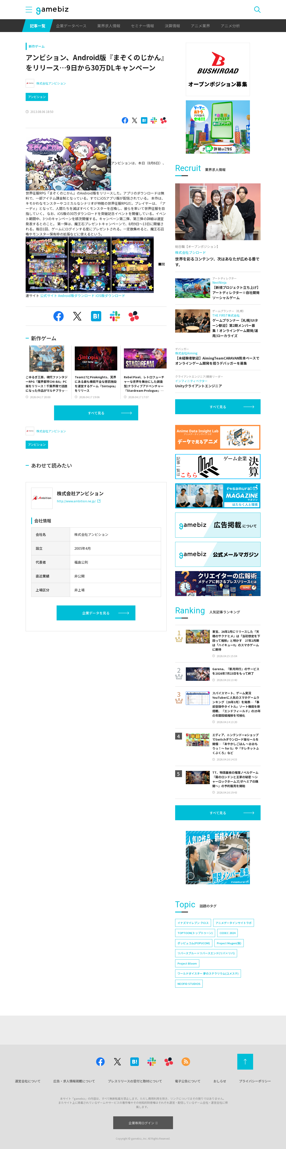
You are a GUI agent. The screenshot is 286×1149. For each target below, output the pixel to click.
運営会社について (28, 1081)
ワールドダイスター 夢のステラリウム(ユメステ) (208, 973)
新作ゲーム (37, 46)
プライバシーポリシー (255, 1081)
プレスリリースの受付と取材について (135, 1081)
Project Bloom (187, 963)
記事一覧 (37, 25)
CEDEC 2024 (227, 933)
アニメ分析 (230, 25)
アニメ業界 (200, 25)
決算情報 (172, 25)
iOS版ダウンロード (110, 295)
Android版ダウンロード (76, 295)
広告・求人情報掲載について (74, 1081)
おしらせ (219, 1081)
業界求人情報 (108, 25)
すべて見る (96, 412)
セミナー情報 (142, 25)
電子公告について (188, 1081)
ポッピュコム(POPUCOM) (193, 943)
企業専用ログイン (143, 1123)
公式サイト (48, 295)
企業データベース (71, 25)
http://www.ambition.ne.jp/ (78, 501)
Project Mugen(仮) (229, 943)
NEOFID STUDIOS (188, 984)
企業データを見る (96, 612)
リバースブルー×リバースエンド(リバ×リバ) (206, 953)
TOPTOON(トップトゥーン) (195, 933)
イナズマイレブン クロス (193, 923)
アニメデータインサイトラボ (234, 923)
